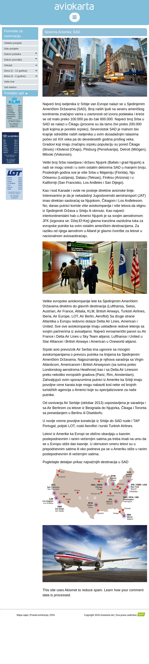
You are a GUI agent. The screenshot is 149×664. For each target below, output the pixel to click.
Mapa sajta (22, 615)
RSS (52, 615)
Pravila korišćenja (39, 615)
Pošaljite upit (16, 93)
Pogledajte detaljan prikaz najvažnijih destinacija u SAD (85, 462)
